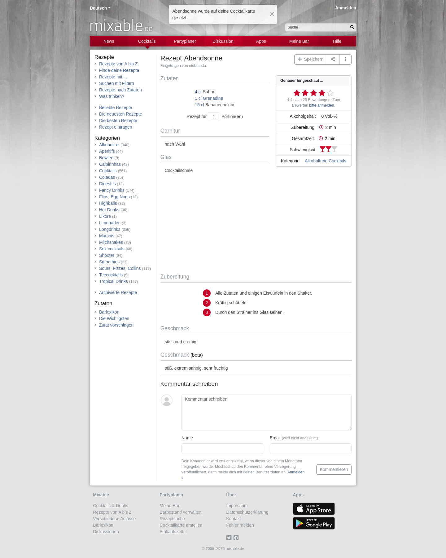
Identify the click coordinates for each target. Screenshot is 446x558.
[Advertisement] (256, 223)
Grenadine (213, 98)
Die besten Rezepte (118, 120)
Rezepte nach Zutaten (120, 89)
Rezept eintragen (115, 127)
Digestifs (107, 183)
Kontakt (233, 518)
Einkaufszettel (173, 531)
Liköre (105, 216)
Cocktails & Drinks (111, 505)
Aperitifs (107, 151)
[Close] (272, 14)
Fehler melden (240, 525)
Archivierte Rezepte (118, 292)
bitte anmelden (321, 105)
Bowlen (106, 157)
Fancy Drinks (112, 190)
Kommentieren (334, 469)
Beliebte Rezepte (115, 107)
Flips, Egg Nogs (114, 196)
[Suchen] (352, 27)
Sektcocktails (112, 248)
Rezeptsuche (172, 518)
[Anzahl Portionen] (214, 116)
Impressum (237, 505)
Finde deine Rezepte (119, 70)
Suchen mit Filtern (116, 83)
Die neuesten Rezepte (120, 114)
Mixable (101, 494)
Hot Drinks (109, 209)
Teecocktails (111, 274)
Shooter (106, 255)
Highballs (108, 203)
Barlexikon (109, 312)
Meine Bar (299, 41)
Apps (261, 41)
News (108, 41)
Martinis (106, 235)
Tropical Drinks (113, 281)
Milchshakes (111, 242)
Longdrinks (109, 229)
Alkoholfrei (109, 144)
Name (187, 437)
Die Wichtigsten (114, 318)
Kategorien (107, 138)
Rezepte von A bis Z (118, 63)
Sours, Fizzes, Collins (120, 268)
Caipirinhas (110, 164)
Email (294, 437)
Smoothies (109, 261)
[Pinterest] (237, 538)
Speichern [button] (311, 59)
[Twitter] (230, 538)
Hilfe (337, 41)
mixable (121, 25)
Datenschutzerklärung (247, 512)
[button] (345, 59)
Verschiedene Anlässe (114, 518)
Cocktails (147, 41)
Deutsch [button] (98, 8)
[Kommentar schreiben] (266, 412)
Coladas (107, 177)
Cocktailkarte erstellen (181, 525)
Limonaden (109, 222)
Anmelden (345, 7)
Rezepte (104, 57)
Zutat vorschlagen (116, 325)
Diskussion (223, 41)
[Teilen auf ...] (333, 59)
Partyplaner (185, 41)
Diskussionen (106, 531)
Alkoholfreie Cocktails (325, 160)
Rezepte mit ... (113, 76)
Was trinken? (111, 96)
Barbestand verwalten (181, 512)
